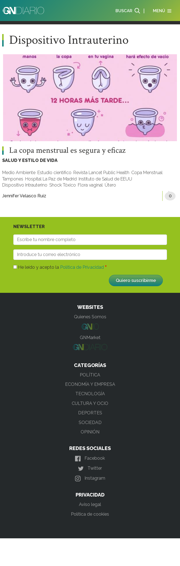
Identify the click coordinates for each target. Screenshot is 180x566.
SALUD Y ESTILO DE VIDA (30, 160)
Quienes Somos (90, 316)
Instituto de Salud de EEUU (105, 179)
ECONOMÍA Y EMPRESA (90, 384)
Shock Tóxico (62, 185)
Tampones (12, 179)
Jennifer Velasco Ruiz (24, 195)
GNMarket (90, 337)
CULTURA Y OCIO (90, 403)
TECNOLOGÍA (90, 393)
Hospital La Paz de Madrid (51, 179)
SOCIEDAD (90, 422)
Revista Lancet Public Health (101, 172)
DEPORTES (90, 412)
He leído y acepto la (61, 267)
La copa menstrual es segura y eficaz (67, 150)
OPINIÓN (90, 432)
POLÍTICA (90, 375)
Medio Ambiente (18, 172)
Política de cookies (90, 514)
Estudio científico (54, 172)
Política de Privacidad (82, 267)
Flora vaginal (90, 185)
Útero (110, 185)
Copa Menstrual (147, 172)
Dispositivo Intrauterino (24, 185)
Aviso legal (90, 504)
